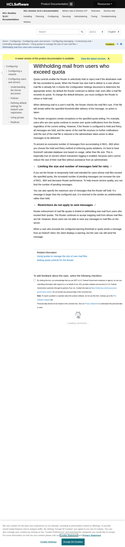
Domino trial (109, 11)
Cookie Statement (69, 536)
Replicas (15, 122)
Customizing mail (83, 41)
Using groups (17, 117)
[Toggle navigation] (71, 4)
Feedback (109, 44)
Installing (28, 16)
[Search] (82, 31)
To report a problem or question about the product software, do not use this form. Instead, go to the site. (77, 298)
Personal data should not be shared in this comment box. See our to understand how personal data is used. (79, 306)
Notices (27, 22)
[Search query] (60, 31)
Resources (103, 4)
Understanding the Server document (18, 90)
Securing (66, 16)
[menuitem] (41, 11)
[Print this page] (121, 44)
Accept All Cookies (73, 542)
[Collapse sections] (118, 44)
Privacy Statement (91, 304)
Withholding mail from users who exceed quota (23, 47)
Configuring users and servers (36, 41)
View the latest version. (93, 58)
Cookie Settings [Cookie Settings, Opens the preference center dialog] (48, 542)
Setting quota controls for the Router (55, 260)
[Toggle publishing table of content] (2, 72)
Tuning (94, 16)
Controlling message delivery (15, 44)
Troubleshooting (108, 16)
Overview (95, 11)
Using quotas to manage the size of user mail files (53, 44)
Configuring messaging (62, 41)
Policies (14, 98)
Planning (40, 16)
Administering (80, 16)
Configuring (53, 16)
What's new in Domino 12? (74, 11)
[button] (4, 66)
